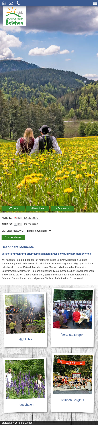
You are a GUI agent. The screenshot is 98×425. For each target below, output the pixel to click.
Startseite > (8, 422)
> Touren (13, 208)
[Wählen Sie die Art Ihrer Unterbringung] (38, 231)
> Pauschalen (37, 208)
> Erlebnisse (62, 208)
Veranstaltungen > (25, 422)
